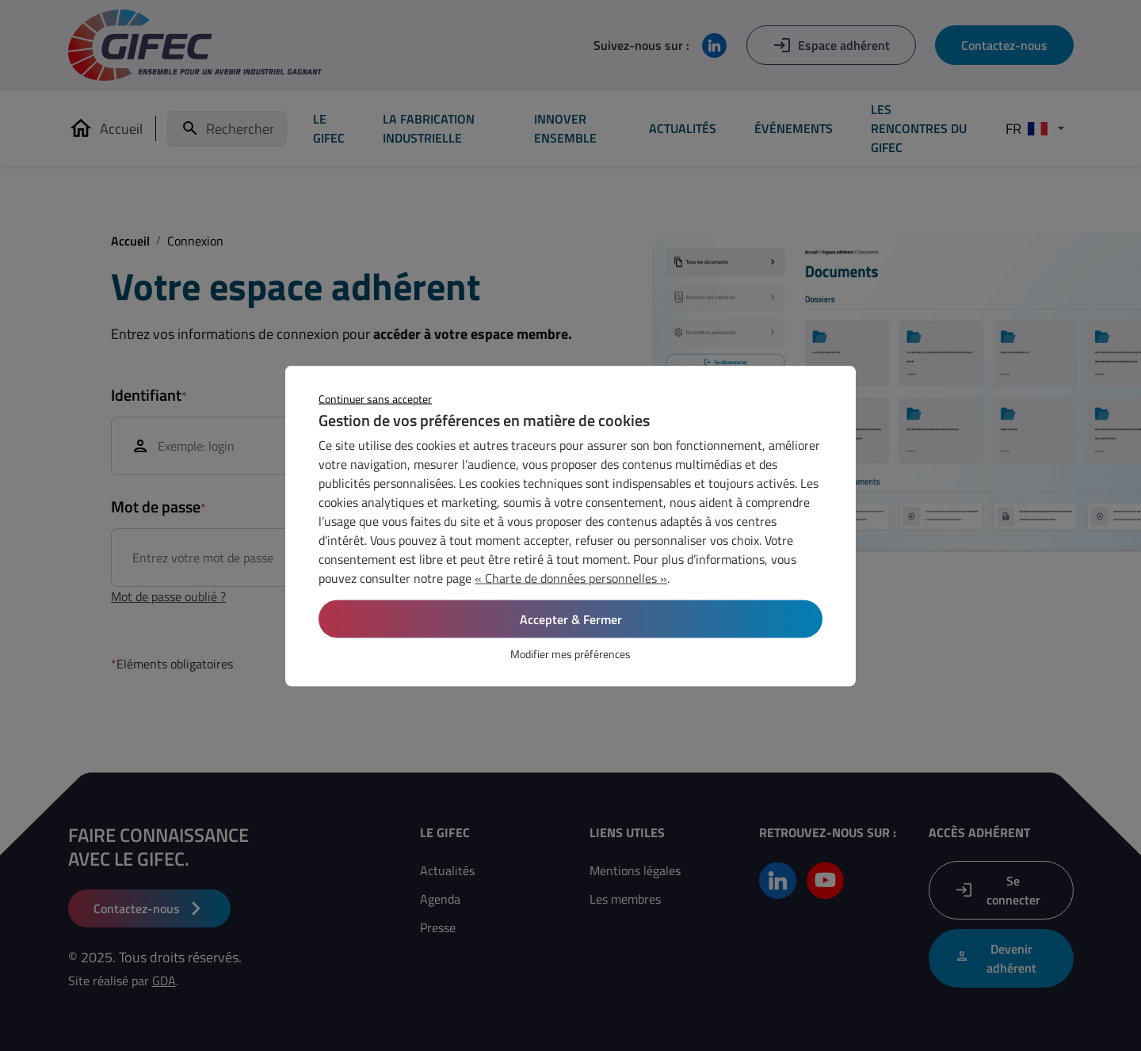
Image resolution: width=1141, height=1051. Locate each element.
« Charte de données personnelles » (571, 577)
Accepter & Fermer (571, 618)
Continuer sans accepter (375, 398)
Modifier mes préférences (570, 653)
